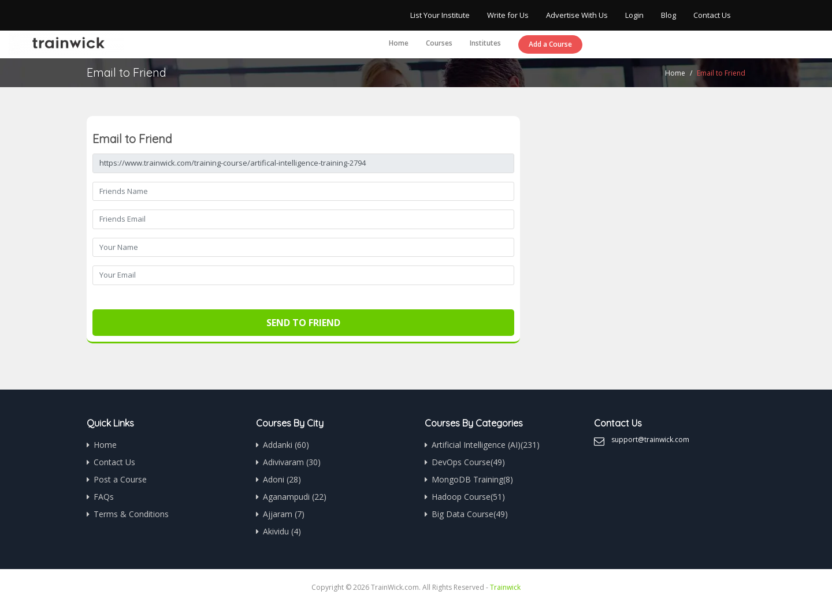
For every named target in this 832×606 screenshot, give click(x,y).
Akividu (282, 531)
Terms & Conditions (131, 513)
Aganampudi (294, 496)
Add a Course (550, 44)
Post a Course (120, 479)
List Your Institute (440, 15)
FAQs (104, 496)
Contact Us (712, 15)
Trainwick (505, 587)
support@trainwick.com (650, 439)
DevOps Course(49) (468, 462)
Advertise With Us (577, 15)
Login (634, 15)
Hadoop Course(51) (468, 496)
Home (398, 43)
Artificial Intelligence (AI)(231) (486, 444)
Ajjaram (283, 513)
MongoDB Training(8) (472, 479)
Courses (439, 43)
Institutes (485, 43)
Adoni (282, 479)
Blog (668, 15)
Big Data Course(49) (470, 513)
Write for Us (508, 15)
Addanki (286, 444)
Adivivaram (292, 462)
